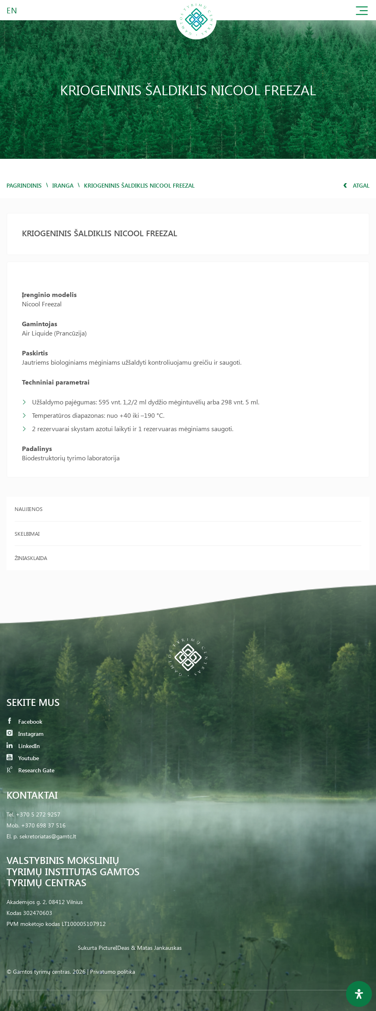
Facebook (24, 721)
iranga (62, 185)
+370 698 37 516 (43, 825)
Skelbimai (27, 533)
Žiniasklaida (31, 557)
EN (12, 9)
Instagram (24, 733)
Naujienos (29, 508)
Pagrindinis (24, 185)
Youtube (22, 758)
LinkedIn (23, 746)
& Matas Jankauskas (156, 947)
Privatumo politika (112, 971)
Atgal (356, 185)
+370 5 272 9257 (38, 814)
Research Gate (30, 770)
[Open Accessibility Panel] (359, 994)
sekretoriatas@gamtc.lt (47, 836)
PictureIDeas (114, 947)
